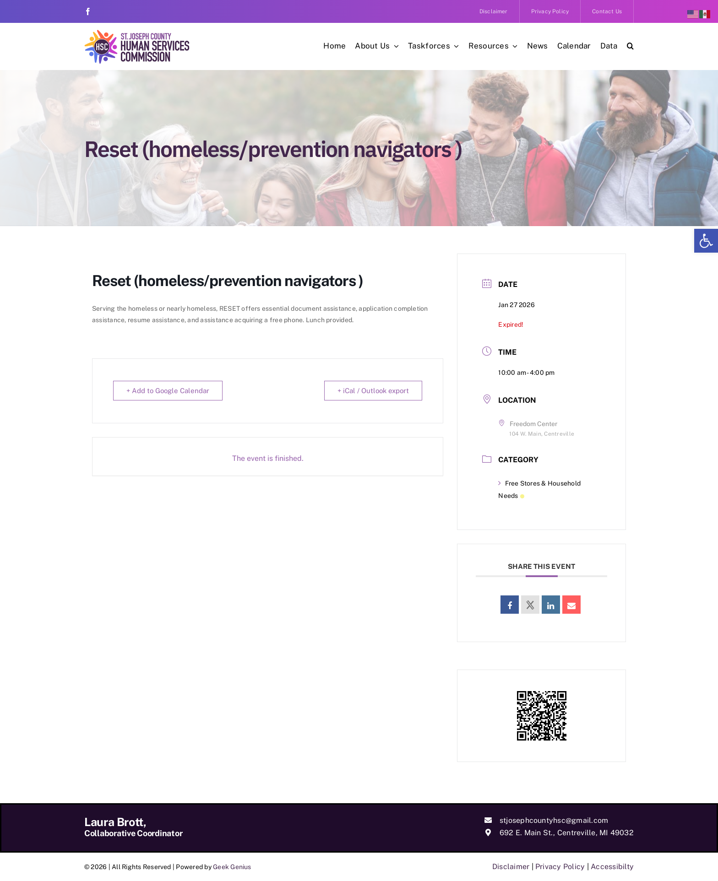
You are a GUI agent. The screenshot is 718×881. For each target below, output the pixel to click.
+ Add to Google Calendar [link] (167, 391)
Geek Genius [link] (232, 866)
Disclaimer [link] (510, 866)
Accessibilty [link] (612, 866)
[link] (706, 241)
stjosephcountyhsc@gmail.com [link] (554, 820)
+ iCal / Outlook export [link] (373, 391)
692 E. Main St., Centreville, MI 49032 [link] (567, 832)
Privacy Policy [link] (560, 866)
